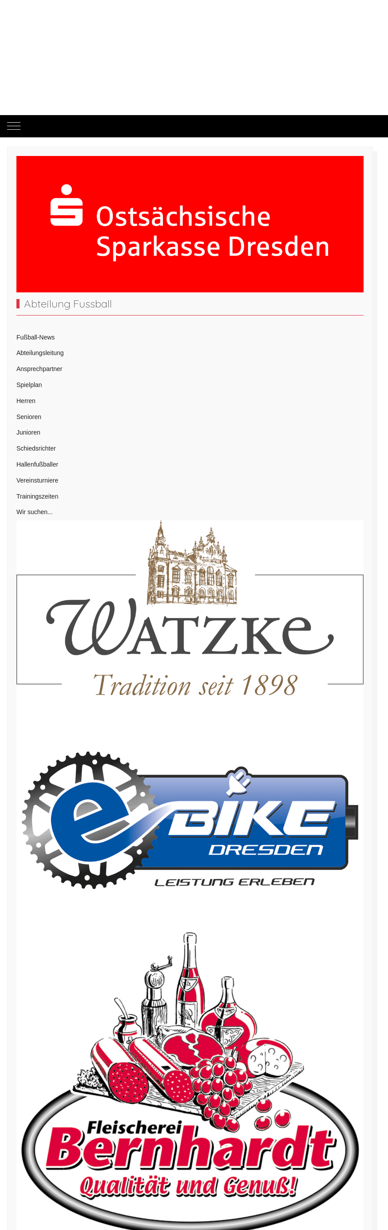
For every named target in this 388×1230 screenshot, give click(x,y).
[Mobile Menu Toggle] (13, 126)
